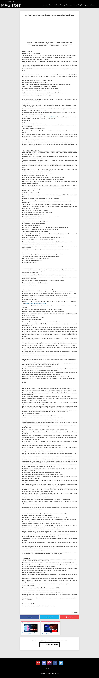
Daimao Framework (52, 673)
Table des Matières (53, 5)
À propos (86, 5)
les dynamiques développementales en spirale (35, 303)
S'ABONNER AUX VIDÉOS (49, 644)
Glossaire (92, 5)
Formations (69, 5)
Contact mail (49, 669)
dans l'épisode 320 (51, 116)
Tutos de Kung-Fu (78, 5)
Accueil (45, 5)
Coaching (62, 5)
